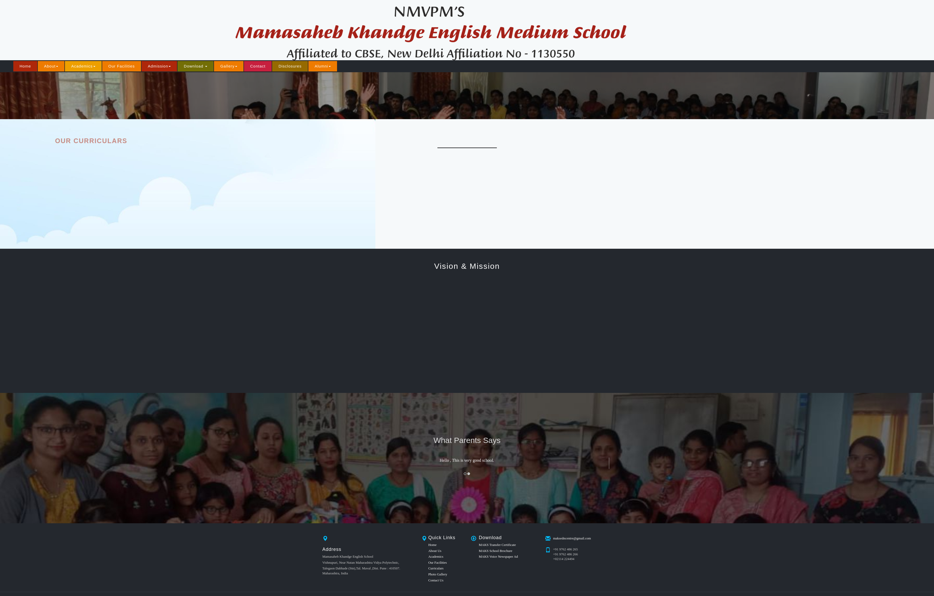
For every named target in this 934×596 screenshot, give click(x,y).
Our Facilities (121, 66)
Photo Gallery (437, 574)
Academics (83, 66)
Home (25, 66)
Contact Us (435, 580)
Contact (258, 66)
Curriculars (435, 568)
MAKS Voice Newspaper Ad (498, 556)
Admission (159, 66)
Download (195, 66)
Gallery (228, 66)
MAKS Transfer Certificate (497, 545)
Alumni (323, 66)
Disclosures (290, 66)
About (51, 66)
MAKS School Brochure (495, 551)
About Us (434, 551)
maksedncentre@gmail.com (572, 538)
